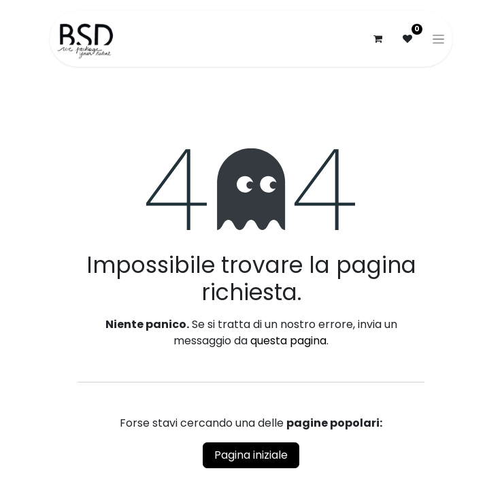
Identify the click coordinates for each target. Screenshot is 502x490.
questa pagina (288, 340)
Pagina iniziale (251, 455)
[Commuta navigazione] (438, 38)
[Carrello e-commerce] (377, 39)
